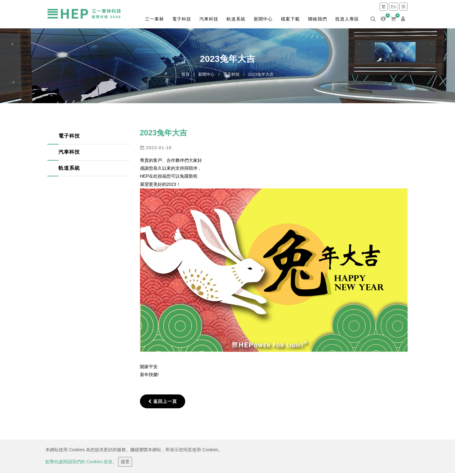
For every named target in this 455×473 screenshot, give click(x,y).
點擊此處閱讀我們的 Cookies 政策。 (81, 461)
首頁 (185, 74)
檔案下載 (290, 18)
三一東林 (154, 18)
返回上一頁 (162, 401)
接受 (125, 461)
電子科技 (181, 18)
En (393, 6)
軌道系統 (236, 18)
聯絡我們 (317, 18)
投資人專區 (347, 18)
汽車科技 (208, 18)
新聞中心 (263, 18)
